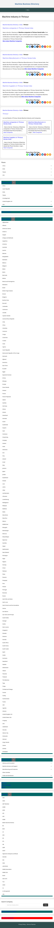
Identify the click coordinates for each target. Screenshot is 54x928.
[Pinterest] (45, 47)
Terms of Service (31, 924)
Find (45, 905)
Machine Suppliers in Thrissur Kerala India (17, 86)
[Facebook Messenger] (35, 47)
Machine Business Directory (27, 4)
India (20, 24)
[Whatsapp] (27, 47)
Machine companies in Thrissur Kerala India (18, 28)
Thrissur (5, 114)
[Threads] (32, 47)
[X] (37, 47)
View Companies (8, 132)
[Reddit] (40, 47)
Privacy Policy (22, 924)
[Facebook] (30, 47)
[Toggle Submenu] (14, 182)
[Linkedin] (42, 47)
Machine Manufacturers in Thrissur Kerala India (19, 58)
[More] (50, 47)
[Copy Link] (47, 47)
